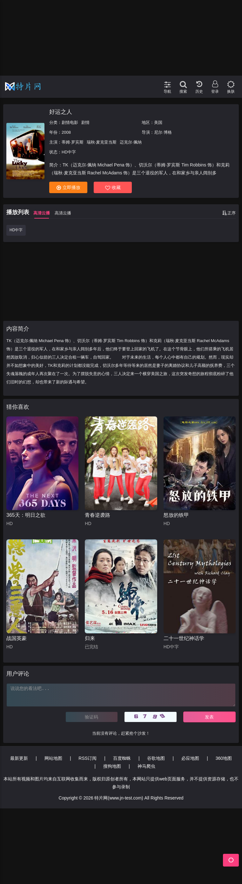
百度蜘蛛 (122, 758)
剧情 (85, 122)
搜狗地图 (112, 766)
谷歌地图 (156, 758)
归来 (90, 638)
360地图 (224, 758)
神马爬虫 (146, 766)
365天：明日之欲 (25, 515)
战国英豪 (16, 638)
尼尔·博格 (163, 132)
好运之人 (60, 112)
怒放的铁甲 (176, 515)
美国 (158, 122)
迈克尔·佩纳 (131, 142)
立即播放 (68, 187)
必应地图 (190, 758)
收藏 (113, 187)
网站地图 (53, 758)
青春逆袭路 (97, 515)
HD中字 (16, 230)
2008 (66, 132)
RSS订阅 (87, 758)
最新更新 (19, 758)
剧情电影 (70, 122)
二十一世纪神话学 (184, 638)
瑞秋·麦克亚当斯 (102, 142)
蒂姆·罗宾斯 (73, 142)
